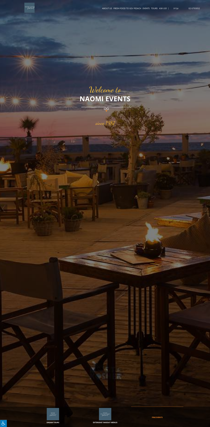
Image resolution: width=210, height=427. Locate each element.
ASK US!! (163, 9)
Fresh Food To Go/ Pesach (127, 9)
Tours (154, 9)
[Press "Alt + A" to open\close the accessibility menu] (3, 423)
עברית (175, 9)
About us (107, 9)
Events (146, 9)
